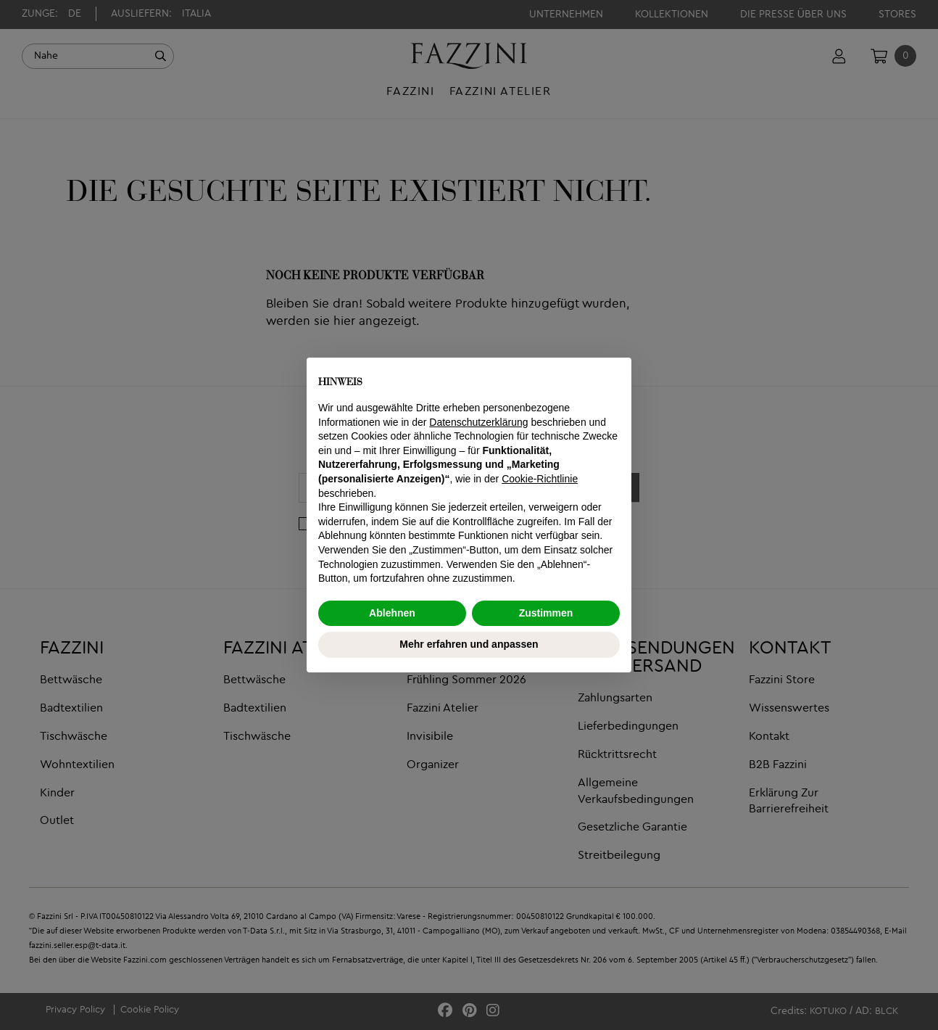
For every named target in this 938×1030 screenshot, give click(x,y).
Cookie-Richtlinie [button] (540, 479)
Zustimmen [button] (546, 613)
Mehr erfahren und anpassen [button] (468, 644)
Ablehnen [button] (392, 613)
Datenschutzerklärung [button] (478, 422)
